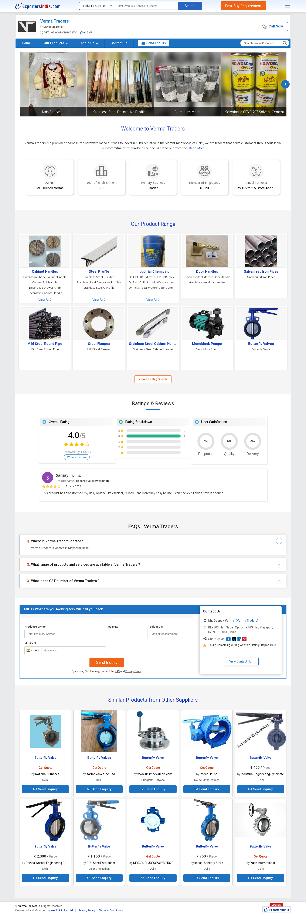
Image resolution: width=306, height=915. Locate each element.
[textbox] (146, 6)
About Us (89, 43)
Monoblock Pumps (207, 344)
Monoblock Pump (207, 349)
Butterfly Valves (261, 344)
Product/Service (35, 626)
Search (189, 6)
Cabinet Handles (45, 272)
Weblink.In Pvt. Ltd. (62, 910)
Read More (197, 148)
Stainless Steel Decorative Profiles (120, 112)
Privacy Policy (133, 671)
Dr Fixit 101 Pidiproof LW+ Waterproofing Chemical (153, 282)
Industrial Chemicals (153, 272)
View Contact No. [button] (240, 661)
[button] (272, 26)
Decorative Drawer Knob (45, 288)
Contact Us (119, 43)
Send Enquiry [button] (154, 43)
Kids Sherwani (53, 112)
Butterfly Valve (261, 349)
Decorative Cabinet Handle (45, 293)
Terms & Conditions (111, 910)
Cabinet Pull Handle (45, 282)
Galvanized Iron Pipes (261, 272)
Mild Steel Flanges (98, 349)
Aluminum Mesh (187, 112)
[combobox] (32, 650)
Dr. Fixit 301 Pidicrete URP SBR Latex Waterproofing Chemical (153, 277)
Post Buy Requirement (243, 5)
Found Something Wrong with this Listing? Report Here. (242, 645)
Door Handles (207, 272)
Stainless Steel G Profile (99, 288)
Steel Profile (99, 272)
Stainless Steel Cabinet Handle (153, 344)
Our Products (56, 43)
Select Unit (156, 626)
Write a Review (76, 457)
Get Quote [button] (45, 767)
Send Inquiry (107, 662)
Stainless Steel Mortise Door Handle (207, 277)
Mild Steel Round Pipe (44, 344)
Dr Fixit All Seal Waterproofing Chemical (153, 288)
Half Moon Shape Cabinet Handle (45, 277)
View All (44, 299)
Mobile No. (31, 643)
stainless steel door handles (207, 282)
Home (26, 43)
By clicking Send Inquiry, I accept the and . (107, 671)
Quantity (113, 626)
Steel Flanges (99, 344)
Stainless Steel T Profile (99, 277)
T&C (117, 671)
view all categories (153, 379)
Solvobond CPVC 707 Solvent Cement (254, 112)
